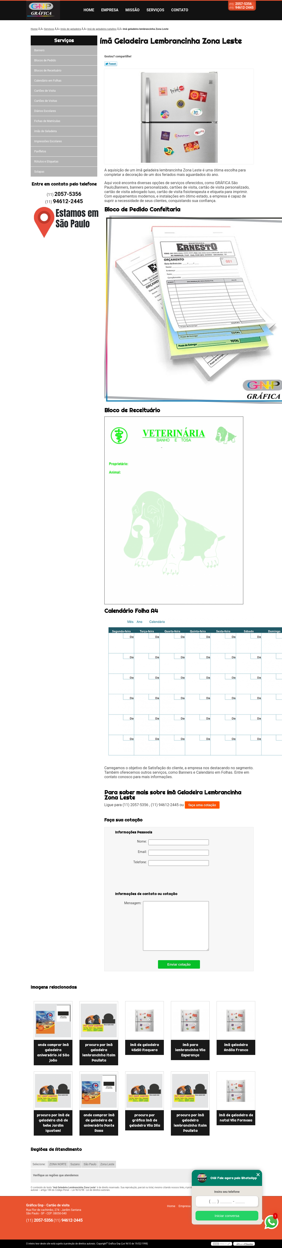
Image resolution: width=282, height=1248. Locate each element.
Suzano (75, 1164)
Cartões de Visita (45, 90)
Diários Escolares (45, 111)
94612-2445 (244, 7)
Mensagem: (166, 926)
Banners (39, 50)
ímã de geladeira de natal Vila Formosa (236, 1117)
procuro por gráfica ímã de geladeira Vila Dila (144, 1120)
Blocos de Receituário (47, 70)
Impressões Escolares (48, 141)
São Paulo (90, 1164)
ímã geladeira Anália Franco (236, 1047)
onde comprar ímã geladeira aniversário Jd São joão (53, 1052)
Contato (179, 10)
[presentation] (144, 880)
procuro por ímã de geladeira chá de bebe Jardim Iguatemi (53, 1123)
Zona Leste (107, 1164)
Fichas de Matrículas (47, 121)
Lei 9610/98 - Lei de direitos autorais (91, 1190)
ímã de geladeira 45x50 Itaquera (144, 1047)
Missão (132, 10)
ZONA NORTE (58, 1164)
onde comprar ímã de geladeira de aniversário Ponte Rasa (98, 1123)
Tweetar (110, 63)
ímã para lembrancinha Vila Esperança (190, 1050)
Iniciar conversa (226, 1216)
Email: (173, 853)
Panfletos (40, 151)
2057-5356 (243, 4)
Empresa (109, 10)
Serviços (155, 10)
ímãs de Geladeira (45, 131)
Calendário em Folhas (47, 80)
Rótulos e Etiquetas (46, 161)
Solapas (39, 171)
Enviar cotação (179, 964)
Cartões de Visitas (45, 101)
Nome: (173, 842)
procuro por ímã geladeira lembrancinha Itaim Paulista (98, 1052)
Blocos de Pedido (45, 60)
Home (89, 10)
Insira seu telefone (227, 1191)
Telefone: (171, 863)
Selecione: (39, 1164)
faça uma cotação (202, 805)
